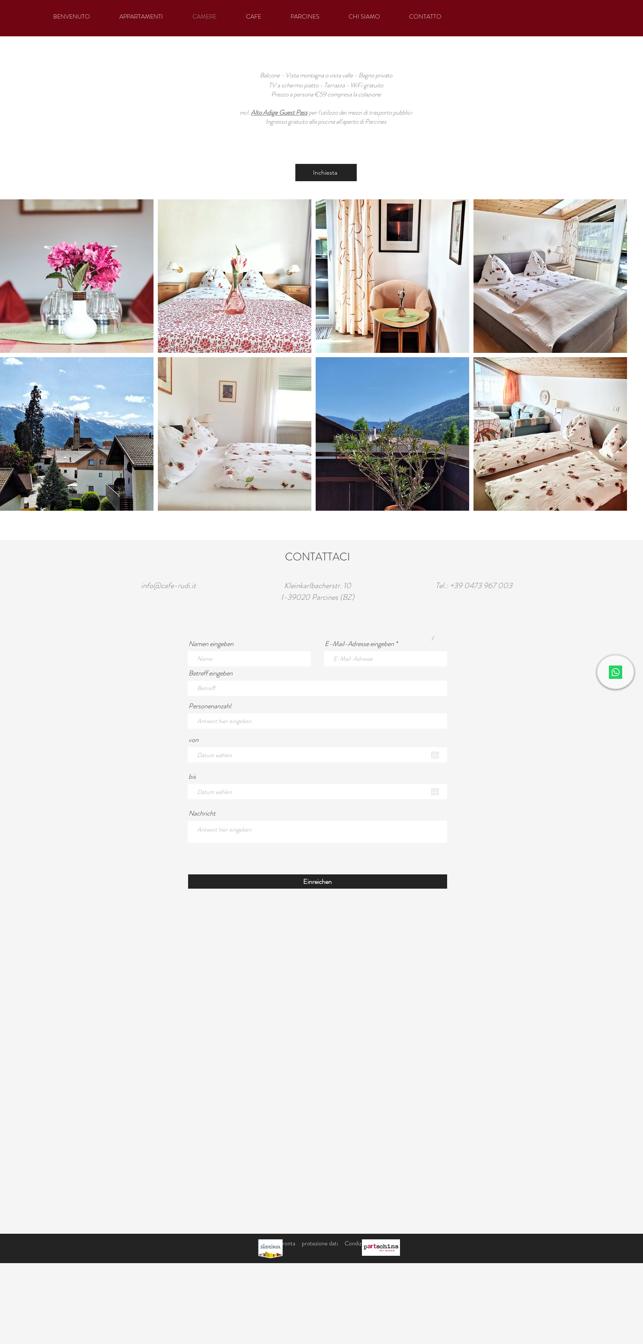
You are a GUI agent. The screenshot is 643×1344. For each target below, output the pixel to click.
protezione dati (320, 1243)
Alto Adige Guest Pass (279, 112)
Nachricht (202, 813)
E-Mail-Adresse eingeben (359, 643)
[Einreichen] (317, 881)
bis (192, 776)
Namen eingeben (211, 643)
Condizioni (357, 1243)
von (193, 739)
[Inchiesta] (326, 172)
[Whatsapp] (615, 672)
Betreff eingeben (211, 673)
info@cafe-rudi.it (168, 585)
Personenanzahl (210, 706)
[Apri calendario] (435, 755)
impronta (284, 1243)
